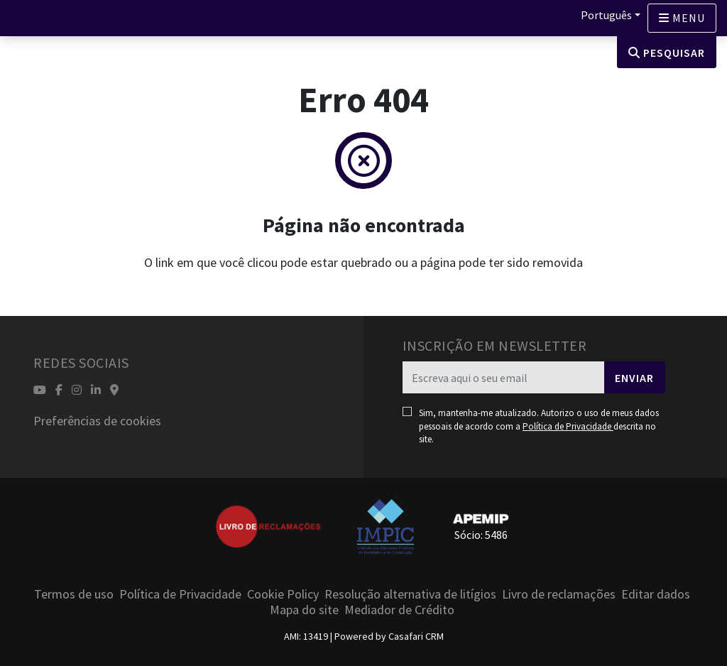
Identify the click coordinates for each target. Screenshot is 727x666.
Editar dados (655, 594)
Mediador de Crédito (399, 609)
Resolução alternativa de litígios (410, 594)
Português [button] (606, 15)
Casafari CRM (416, 636)
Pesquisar (666, 52)
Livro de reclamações (559, 594)
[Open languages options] (681, 18)
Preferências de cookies (97, 421)
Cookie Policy (283, 594)
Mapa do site (304, 609)
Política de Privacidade (568, 426)
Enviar (634, 378)
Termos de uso (74, 594)
